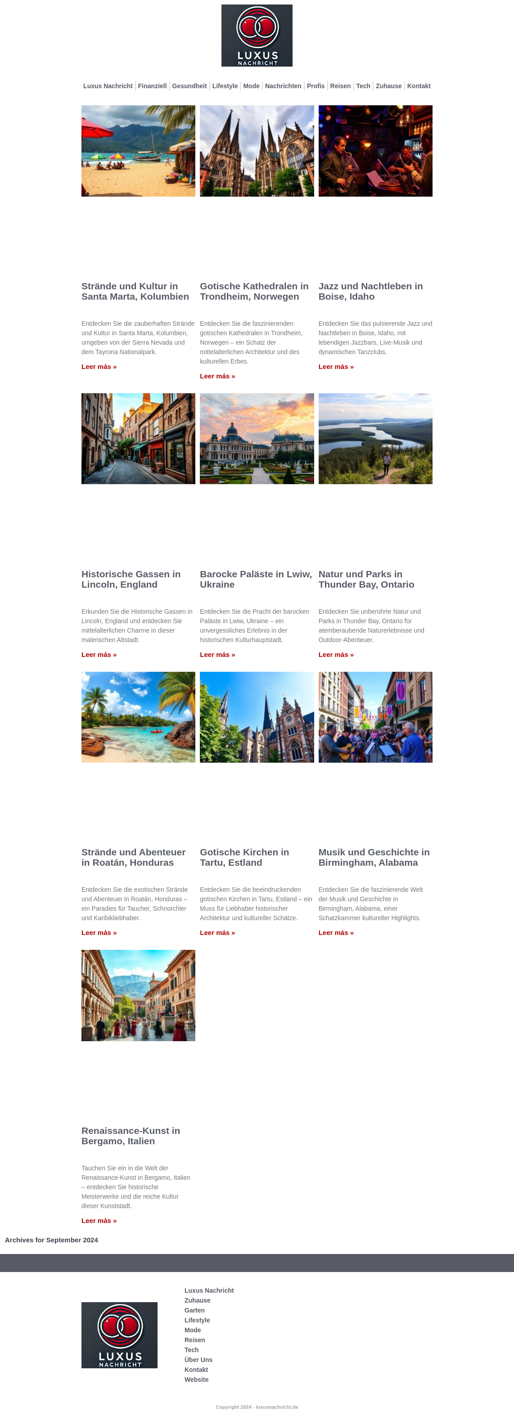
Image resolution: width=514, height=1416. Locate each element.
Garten (195, 1310)
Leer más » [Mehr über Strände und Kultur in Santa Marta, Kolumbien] (99, 366)
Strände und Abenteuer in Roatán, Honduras (133, 857)
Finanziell (152, 86)
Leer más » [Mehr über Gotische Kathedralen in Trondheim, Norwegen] (217, 376)
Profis (316, 86)
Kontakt (419, 86)
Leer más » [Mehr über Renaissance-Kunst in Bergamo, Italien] (99, 1220)
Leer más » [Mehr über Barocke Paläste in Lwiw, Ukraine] (217, 654)
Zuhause (389, 86)
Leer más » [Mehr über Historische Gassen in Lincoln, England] (99, 654)
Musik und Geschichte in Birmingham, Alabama (374, 857)
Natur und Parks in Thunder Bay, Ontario (367, 579)
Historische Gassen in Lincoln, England (131, 579)
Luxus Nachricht (108, 86)
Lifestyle (225, 86)
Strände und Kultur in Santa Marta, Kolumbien (135, 291)
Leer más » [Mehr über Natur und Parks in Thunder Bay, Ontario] (336, 654)
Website (196, 1379)
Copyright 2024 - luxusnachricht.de (257, 1407)
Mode (251, 86)
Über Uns (198, 1359)
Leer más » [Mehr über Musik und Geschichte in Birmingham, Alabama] (336, 932)
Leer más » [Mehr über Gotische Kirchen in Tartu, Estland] (217, 932)
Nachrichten (283, 86)
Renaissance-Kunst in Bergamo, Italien (130, 1135)
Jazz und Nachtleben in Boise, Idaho (371, 291)
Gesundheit (189, 86)
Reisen (340, 86)
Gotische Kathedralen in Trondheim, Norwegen (254, 291)
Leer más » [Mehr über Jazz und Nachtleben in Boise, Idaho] (336, 366)
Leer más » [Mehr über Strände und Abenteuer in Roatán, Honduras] (99, 932)
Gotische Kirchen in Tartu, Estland (244, 857)
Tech (363, 86)
